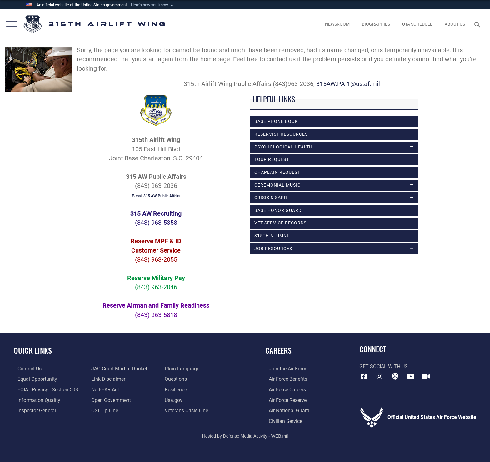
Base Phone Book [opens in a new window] (276, 121)
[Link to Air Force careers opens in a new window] (283, 389)
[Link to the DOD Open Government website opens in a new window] (110, 400)
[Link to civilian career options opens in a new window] (282, 421)
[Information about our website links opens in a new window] (107, 379)
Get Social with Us (383, 366)
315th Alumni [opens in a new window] (271, 236)
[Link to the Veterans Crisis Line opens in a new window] (187, 410)
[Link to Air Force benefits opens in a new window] (284, 379)
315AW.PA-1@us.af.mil (349, 84)
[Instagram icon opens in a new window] (379, 376)
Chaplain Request (277, 172)
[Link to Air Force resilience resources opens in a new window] (177, 389)
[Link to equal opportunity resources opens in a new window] (33, 379)
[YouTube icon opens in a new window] (410, 376)
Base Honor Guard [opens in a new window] (278, 211)
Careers (278, 350)
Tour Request (271, 160)
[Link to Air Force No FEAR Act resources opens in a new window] (104, 389)
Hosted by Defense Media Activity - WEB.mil (245, 435)
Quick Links (33, 350)
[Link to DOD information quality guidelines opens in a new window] (35, 400)
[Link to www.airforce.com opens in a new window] (284, 369)
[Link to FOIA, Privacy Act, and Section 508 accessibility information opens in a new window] (44, 389)
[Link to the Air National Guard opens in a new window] (285, 410)
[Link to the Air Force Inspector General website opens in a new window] (33, 410)
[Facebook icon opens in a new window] (364, 376)
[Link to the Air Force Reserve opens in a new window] (284, 400)
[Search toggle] (478, 24)
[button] (153, 5)
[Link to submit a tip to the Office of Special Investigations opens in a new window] (103, 410)
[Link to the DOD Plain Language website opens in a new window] (183, 369)
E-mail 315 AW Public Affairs (156, 196)
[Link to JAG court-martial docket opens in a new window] (118, 369)
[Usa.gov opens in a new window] (175, 400)
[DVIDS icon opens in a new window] (426, 376)
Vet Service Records (280, 224)
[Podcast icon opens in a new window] (395, 376)
